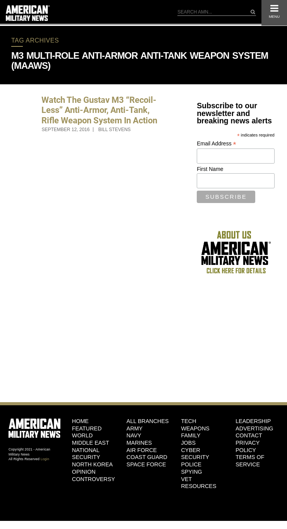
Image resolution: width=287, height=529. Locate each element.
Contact (248, 435)
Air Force (142, 450)
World (82, 435)
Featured (87, 428)
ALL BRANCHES (148, 421)
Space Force (146, 464)
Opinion (84, 472)
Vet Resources (198, 483)
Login (45, 459)
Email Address (216, 143)
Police (191, 464)
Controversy (93, 479)
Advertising (254, 428)
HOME (80, 421)
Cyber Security (195, 454)
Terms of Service (249, 461)
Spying (191, 472)
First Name (210, 169)
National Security (86, 454)
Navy (134, 435)
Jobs (188, 443)
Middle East (90, 443)
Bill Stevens (114, 129)
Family (190, 435)
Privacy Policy (247, 446)
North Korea (92, 464)
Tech (188, 421)
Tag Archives (35, 40)
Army (135, 428)
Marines (139, 443)
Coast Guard (147, 457)
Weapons (195, 428)
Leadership (253, 421)
